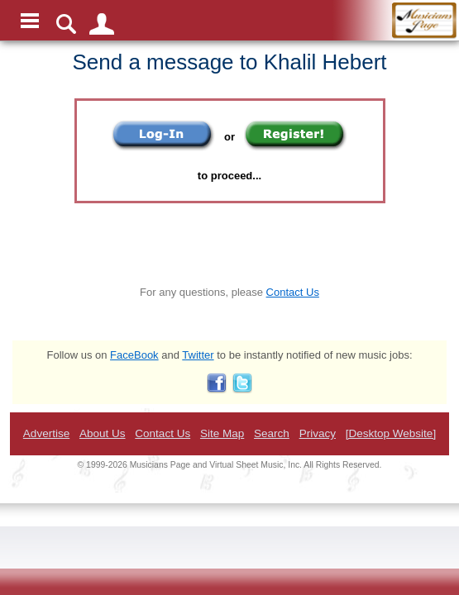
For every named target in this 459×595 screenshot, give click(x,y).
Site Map (222, 433)
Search (271, 433)
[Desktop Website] (391, 433)
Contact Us (292, 292)
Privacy (317, 433)
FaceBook (134, 355)
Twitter (197, 355)
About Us (102, 433)
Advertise (46, 433)
